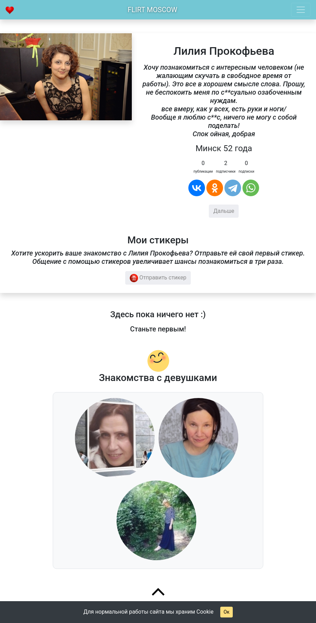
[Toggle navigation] (300, 10)
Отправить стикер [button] (158, 278)
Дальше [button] (223, 211)
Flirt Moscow (152, 10)
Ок (226, 612)
